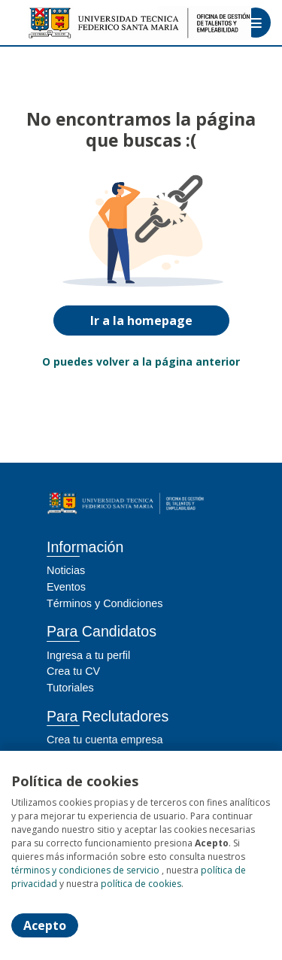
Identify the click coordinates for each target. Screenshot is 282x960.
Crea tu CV (73, 671)
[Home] (65, 23)
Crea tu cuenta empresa (104, 740)
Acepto (44, 925)
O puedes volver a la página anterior (141, 361)
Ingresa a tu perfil (88, 655)
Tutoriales (70, 688)
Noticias (66, 570)
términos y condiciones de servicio (85, 870)
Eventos (66, 587)
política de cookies (141, 883)
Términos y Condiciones (104, 603)
